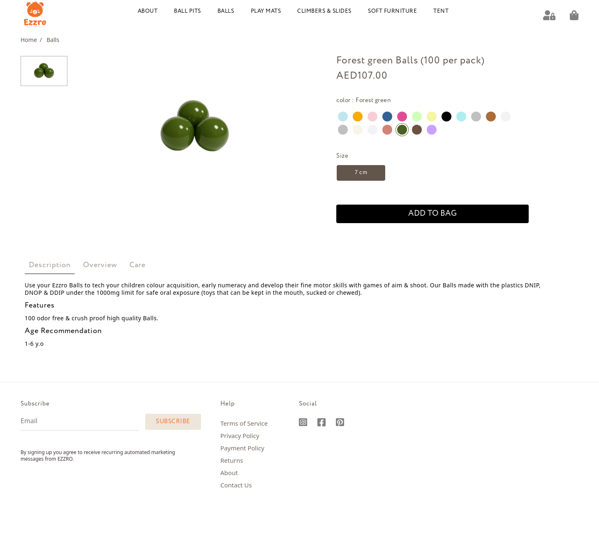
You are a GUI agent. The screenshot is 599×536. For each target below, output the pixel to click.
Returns (231, 460)
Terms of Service (244, 423)
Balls (225, 11)
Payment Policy (242, 448)
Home (31, 40)
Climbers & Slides (324, 11)
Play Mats (266, 11)
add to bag (432, 213)
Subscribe (173, 421)
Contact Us (236, 485)
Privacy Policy (239, 435)
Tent (441, 11)
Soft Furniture (392, 11)
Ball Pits (187, 11)
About (148, 11)
